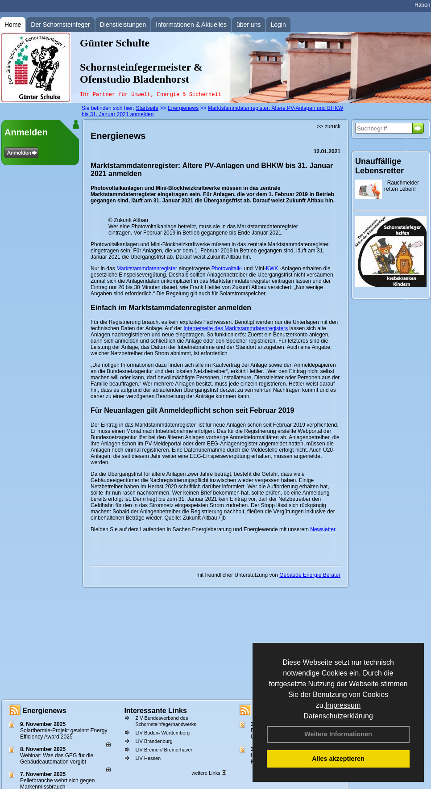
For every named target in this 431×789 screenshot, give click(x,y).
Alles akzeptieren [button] (338, 758)
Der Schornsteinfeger (60, 24)
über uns (248, 24)
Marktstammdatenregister (146, 268)
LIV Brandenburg (153, 741)
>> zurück (328, 126)
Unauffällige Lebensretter (379, 166)
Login (278, 24)
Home (12, 24)
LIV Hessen (148, 758)
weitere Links (208, 773)
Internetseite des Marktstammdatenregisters (235, 328)
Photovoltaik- (226, 268)
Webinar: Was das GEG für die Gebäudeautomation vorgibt (56, 758)
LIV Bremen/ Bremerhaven (164, 749)
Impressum (343, 705)
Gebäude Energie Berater (309, 575)
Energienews (44, 710)
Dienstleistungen (123, 24)
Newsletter (322, 529)
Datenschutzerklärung (338, 716)
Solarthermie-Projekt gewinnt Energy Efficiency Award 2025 (63, 733)
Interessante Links (155, 710)
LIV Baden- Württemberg (162, 732)
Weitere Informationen (338, 734)
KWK (272, 268)
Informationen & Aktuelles (191, 24)
